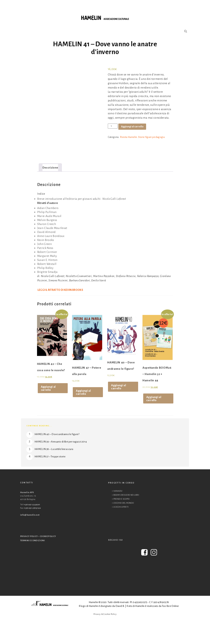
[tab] (50, 167)
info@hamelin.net (30, 515)
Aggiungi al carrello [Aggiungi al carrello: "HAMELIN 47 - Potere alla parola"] (83, 392)
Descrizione (50, 167)
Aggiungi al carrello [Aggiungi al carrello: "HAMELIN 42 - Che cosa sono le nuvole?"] (48, 388)
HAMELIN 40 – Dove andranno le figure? (56, 434)
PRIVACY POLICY (29, 536)
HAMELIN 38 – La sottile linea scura (53, 449)
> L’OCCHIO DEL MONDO (123, 503)
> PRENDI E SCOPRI (121, 499)
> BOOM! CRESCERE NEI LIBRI (125, 495)
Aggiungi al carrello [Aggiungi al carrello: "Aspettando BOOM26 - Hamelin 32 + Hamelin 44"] (153, 398)
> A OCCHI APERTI (120, 507)
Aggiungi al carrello (132, 126)
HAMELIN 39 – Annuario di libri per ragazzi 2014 (60, 441)
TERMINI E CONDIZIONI (32, 540)
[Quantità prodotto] (113, 126)
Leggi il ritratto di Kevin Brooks (60, 289)
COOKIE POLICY (48, 536)
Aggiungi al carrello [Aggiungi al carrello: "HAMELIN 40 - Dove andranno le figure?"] (118, 387)
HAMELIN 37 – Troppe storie (50, 456)
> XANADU (117, 491)
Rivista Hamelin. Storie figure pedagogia (142, 137)
